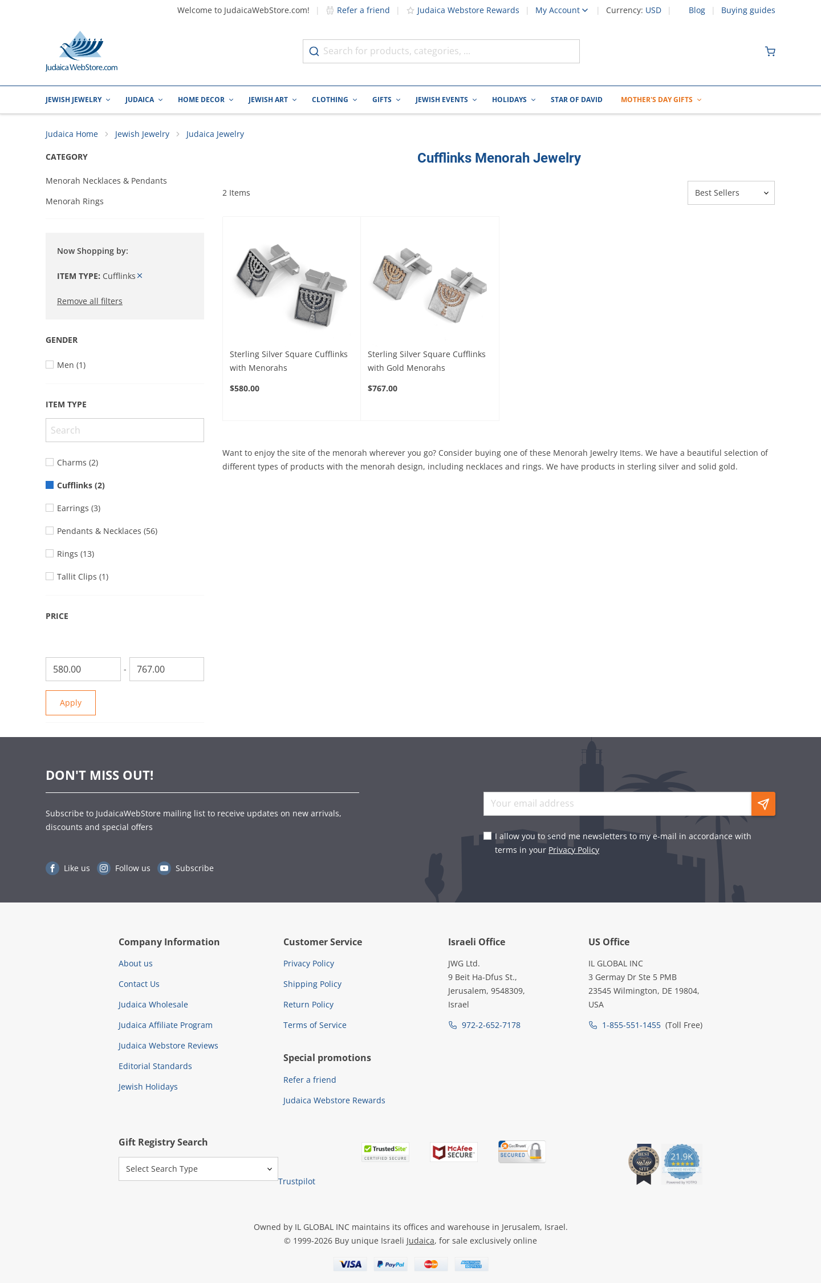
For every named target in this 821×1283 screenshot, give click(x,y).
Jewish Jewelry (73, 99)
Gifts (382, 99)
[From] (83, 670)
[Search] (125, 431)
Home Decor (201, 99)
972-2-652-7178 (491, 1024)
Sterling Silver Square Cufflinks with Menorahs (289, 361)
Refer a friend (358, 10)
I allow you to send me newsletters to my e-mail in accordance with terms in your (623, 843)
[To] (167, 670)
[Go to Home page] (81, 51)
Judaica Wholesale (153, 1004)
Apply (71, 703)
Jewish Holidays (148, 1086)
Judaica (139, 99)
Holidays (509, 99)
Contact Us (139, 983)
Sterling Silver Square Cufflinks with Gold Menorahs (427, 361)
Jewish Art (268, 99)
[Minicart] (770, 51)
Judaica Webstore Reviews (168, 1045)
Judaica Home (72, 134)
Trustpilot (296, 1181)
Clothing (330, 99)
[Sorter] (731, 193)
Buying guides (748, 10)
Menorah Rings (75, 201)
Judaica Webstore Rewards (462, 10)
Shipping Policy (312, 983)
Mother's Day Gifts (657, 99)
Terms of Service (315, 1024)
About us (136, 963)
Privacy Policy (573, 849)
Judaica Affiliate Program (166, 1024)
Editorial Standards (155, 1066)
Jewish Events (442, 99)
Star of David (577, 99)
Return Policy (308, 1004)
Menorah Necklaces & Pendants (106, 181)
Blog (697, 10)
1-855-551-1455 (631, 1024)
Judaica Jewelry (215, 134)
